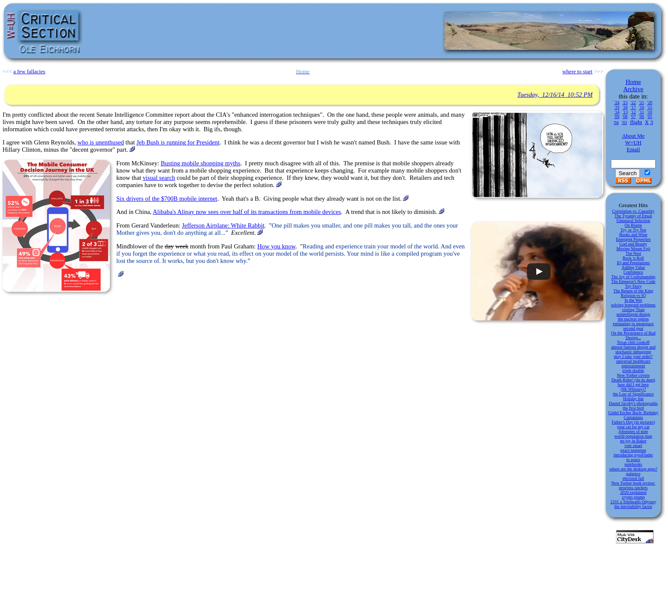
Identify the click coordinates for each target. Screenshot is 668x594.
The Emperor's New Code (633, 281)
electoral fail (633, 478)
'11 (641, 112)
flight (636, 122)
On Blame (633, 225)
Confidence (633, 272)
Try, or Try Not (633, 230)
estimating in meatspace (633, 323)
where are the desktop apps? (633, 469)
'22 (633, 102)
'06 (641, 116)
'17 (633, 107)
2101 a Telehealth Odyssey (633, 501)
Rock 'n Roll (633, 258)
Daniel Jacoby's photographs (633, 403)
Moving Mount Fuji (633, 248)
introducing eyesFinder (633, 455)
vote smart (633, 445)
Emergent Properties (633, 239)
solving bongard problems (633, 305)
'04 (616, 122)
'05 (649, 116)
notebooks (633, 464)
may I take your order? (633, 356)
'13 (625, 112)
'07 (633, 116)
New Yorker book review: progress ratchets (633, 485)
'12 (633, 112)
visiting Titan (633, 309)
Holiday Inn (633, 398)
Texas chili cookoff (633, 342)
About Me (633, 136)
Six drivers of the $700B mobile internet (166, 198)
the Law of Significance (633, 394)
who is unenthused (101, 142)
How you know (276, 246)
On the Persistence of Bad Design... (633, 335)
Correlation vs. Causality (633, 211)
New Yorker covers (633, 375)
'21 (641, 102)
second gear (633, 328)
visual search (159, 177)
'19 (616, 107)
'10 (649, 112)
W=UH (633, 142)
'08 (625, 116)
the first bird (633, 408)
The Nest (633, 253)
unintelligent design (633, 314)
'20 (649, 102)
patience (633, 473)
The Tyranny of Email (633, 215)
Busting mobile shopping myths (200, 163)
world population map (633, 436)
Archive (633, 89)
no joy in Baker (633, 440)
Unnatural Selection (633, 220)
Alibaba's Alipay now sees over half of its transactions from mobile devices (247, 211)
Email (633, 149)
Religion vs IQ (633, 295)
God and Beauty (633, 244)
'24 (616, 102)
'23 (625, 102)
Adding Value (633, 267)
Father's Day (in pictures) (633, 422)
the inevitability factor (633, 506)
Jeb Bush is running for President (177, 142)
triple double (633, 370)
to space (633, 459)
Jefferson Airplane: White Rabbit (223, 225)
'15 (649, 107)
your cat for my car (633, 426)
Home (633, 81)
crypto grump (633, 497)
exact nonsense (633, 450)
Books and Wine (633, 234)
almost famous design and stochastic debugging (633, 349)
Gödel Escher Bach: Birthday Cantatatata (633, 415)
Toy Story (633, 286)
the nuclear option (633, 319)
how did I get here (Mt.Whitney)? (633, 387)
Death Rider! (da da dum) (633, 380)
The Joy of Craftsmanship (633, 276)
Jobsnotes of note (633, 431)
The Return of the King (633, 290)
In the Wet (633, 300)
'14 (616, 112)
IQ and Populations (633, 262)
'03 (624, 122)
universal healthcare (633, 361)
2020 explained (633, 492)
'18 (625, 107)
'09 (616, 116)
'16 (641, 107)
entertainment (633, 365)
